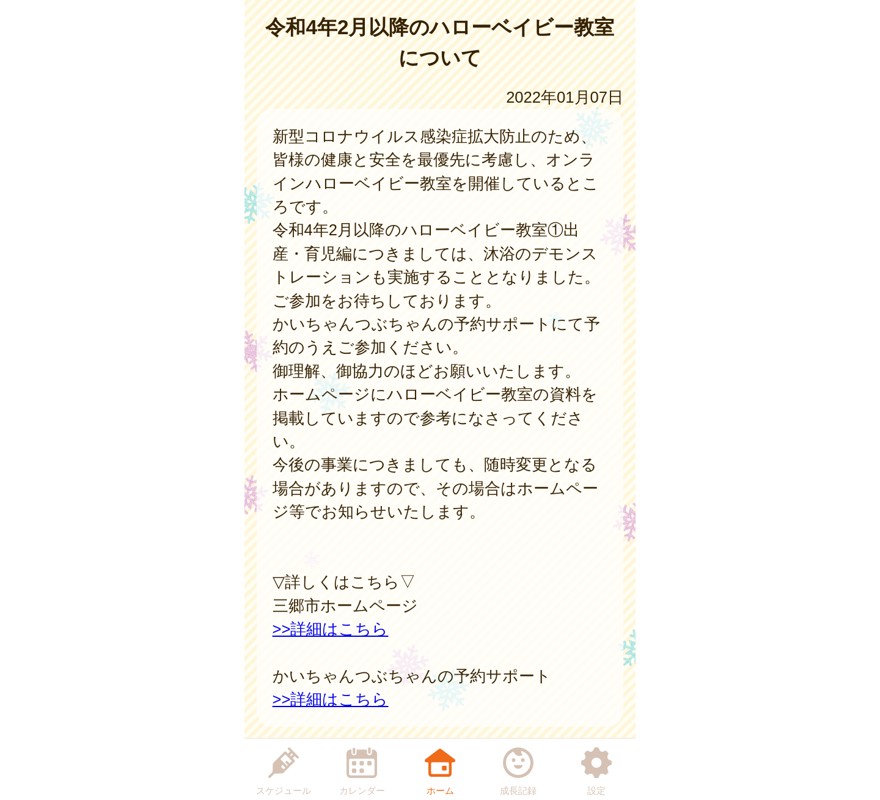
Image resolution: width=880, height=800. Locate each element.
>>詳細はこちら (331, 628)
